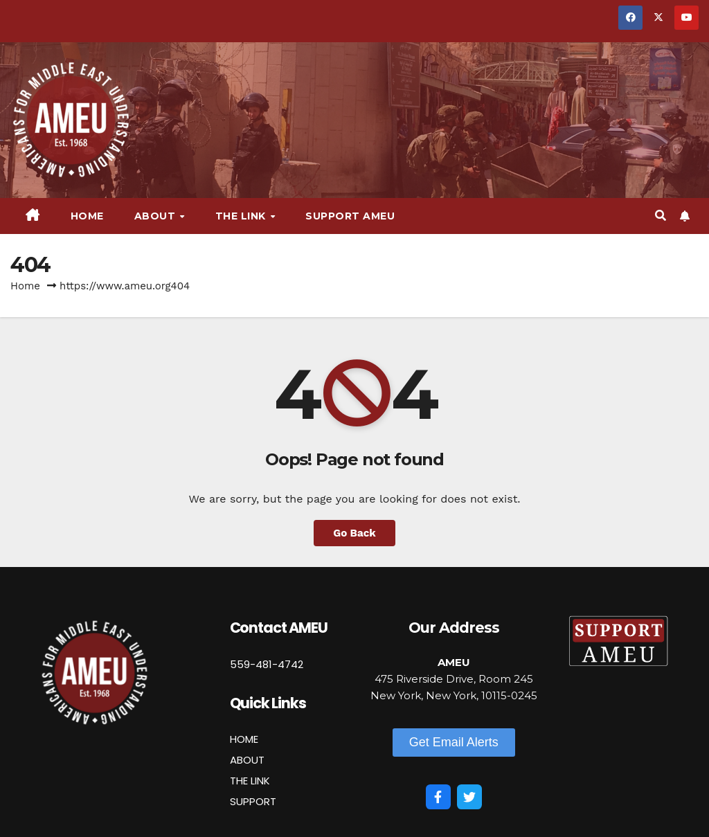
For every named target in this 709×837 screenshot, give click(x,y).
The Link (242, 216)
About (156, 216)
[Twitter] (469, 796)
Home (87, 216)
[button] (660, 215)
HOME (244, 739)
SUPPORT (253, 801)
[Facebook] (438, 796)
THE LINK (250, 780)
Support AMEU (350, 216)
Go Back (354, 533)
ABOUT (247, 760)
